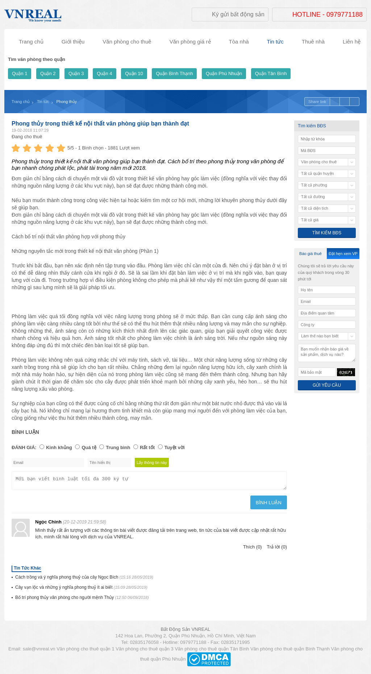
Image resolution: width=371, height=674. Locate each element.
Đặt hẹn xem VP (343, 253)
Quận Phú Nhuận (224, 73)
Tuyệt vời (174, 447)
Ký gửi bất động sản (238, 14)
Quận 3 (76, 73)
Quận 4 (104, 73)
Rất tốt (147, 447)
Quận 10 (134, 73)
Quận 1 (19, 73)
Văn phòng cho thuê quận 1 (85, 651)
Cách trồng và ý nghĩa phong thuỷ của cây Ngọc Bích (84, 579)
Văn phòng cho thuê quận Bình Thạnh (290, 651)
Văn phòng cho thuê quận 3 (145, 651)
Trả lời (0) (277, 549)
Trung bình (118, 447)
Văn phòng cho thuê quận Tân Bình (212, 651)
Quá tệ (89, 447)
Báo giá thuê (310, 253)
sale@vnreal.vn (39, 651)
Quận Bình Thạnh (174, 73)
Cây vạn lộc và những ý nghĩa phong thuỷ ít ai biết (81, 589)
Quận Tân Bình (271, 73)
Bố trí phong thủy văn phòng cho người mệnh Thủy (82, 599)
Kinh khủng (59, 447)
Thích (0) (252, 549)
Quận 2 (47, 73)
